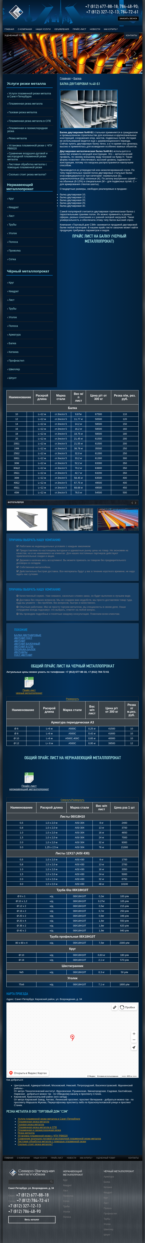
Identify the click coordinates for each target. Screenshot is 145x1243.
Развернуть (72, 698)
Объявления (61, 29)
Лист (11, 215)
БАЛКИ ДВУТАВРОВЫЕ (27, 635)
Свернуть (66, 799)
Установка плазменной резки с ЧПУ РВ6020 (29, 147)
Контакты (131, 35)
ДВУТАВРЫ (20, 652)
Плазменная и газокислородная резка (27, 130)
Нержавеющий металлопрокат (20, 187)
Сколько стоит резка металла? (27, 174)
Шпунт (13, 377)
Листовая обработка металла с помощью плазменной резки (27, 166)
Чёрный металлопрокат (28, 271)
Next (135, 53)
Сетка (12, 259)
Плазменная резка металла (25, 103)
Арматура (15, 334)
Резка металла (18, 138)
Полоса (13, 241)
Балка (12, 343)
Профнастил (16, 360)
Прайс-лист (79, 29)
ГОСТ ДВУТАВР (23, 655)
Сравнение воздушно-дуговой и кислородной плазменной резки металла (27, 156)
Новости (95, 29)
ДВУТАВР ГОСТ (23, 638)
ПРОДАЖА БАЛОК (24, 649)
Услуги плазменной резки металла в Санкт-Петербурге (29, 95)
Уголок (13, 233)
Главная (9, 29)
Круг (11, 198)
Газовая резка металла (23, 112)
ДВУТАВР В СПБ (23, 646)
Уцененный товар (15, 35)
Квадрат (14, 207)
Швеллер (14, 369)
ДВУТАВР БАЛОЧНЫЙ (27, 643)
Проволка (15, 250)
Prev (10, 53)
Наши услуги (43, 29)
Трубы (12, 224)
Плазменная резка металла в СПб (30, 120)
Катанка (14, 351)
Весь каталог (32, 1219)
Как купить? (111, 29)
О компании (25, 29)
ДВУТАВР (19, 640)
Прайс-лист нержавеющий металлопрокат (29, 787)
